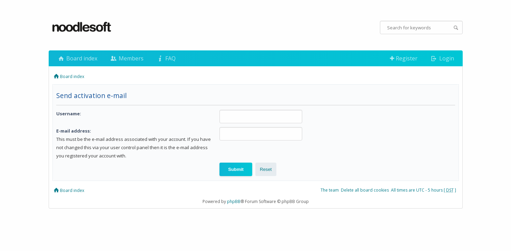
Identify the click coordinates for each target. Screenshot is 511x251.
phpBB (233, 201)
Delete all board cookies (365, 190)
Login (442, 58)
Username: (68, 113)
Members (127, 58)
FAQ (165, 58)
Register (403, 58)
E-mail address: (73, 131)
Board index (77, 58)
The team (330, 190)
